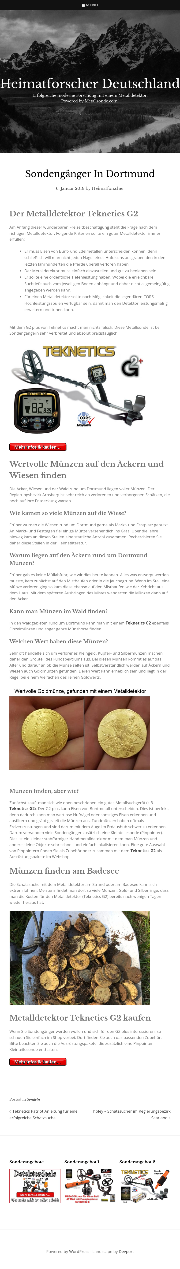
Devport (126, 1251)
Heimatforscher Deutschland (90, 83)
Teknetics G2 (138, 623)
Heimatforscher (108, 188)
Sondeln (33, 1099)
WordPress (79, 1251)
